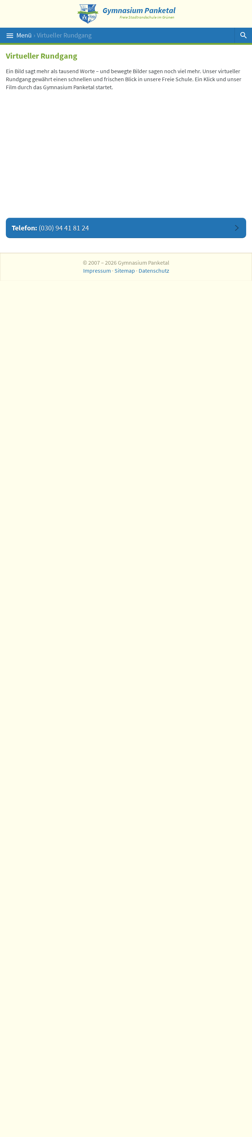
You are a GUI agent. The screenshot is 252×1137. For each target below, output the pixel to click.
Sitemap (125, 270)
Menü (120, 35)
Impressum (97, 270)
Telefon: (50, 227)
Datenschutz (154, 270)
